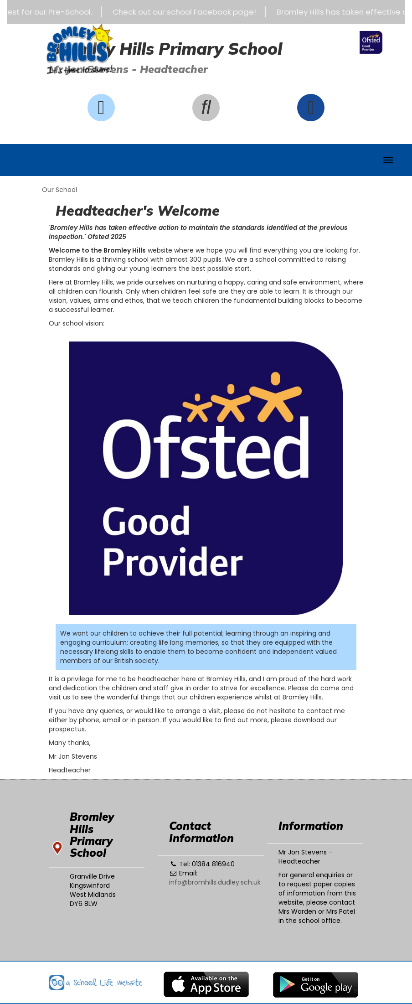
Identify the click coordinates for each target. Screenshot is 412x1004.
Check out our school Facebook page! (188, 11)
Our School (59, 189)
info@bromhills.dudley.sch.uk (215, 882)
